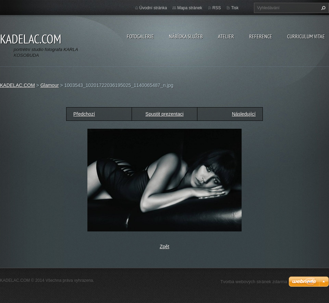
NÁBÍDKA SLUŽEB (186, 36)
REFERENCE (260, 36)
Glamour (49, 85)
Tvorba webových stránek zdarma (253, 281)
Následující (244, 114)
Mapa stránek (189, 7)
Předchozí (84, 114)
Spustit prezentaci (164, 114)
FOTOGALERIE (140, 36)
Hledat (322, 8)
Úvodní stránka (153, 7)
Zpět (164, 246)
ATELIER (226, 36)
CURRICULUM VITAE (306, 36)
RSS (216, 7)
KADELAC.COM (17, 85)
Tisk (235, 7)
